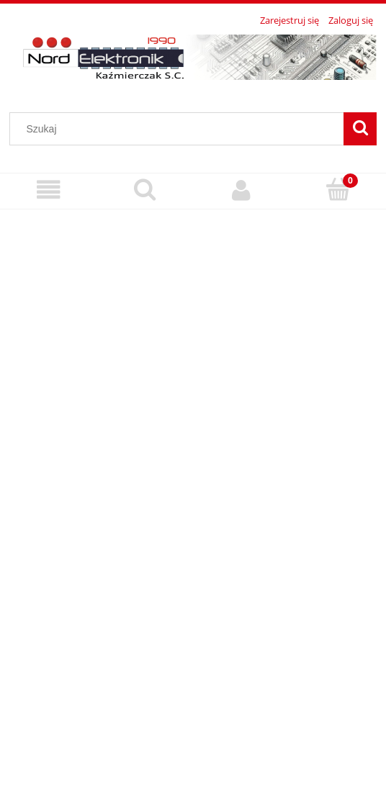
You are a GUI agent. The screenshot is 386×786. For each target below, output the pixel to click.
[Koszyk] (337, 189)
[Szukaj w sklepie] (180, 129)
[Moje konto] (241, 190)
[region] (193, 492)
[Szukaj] (360, 128)
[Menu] (48, 190)
